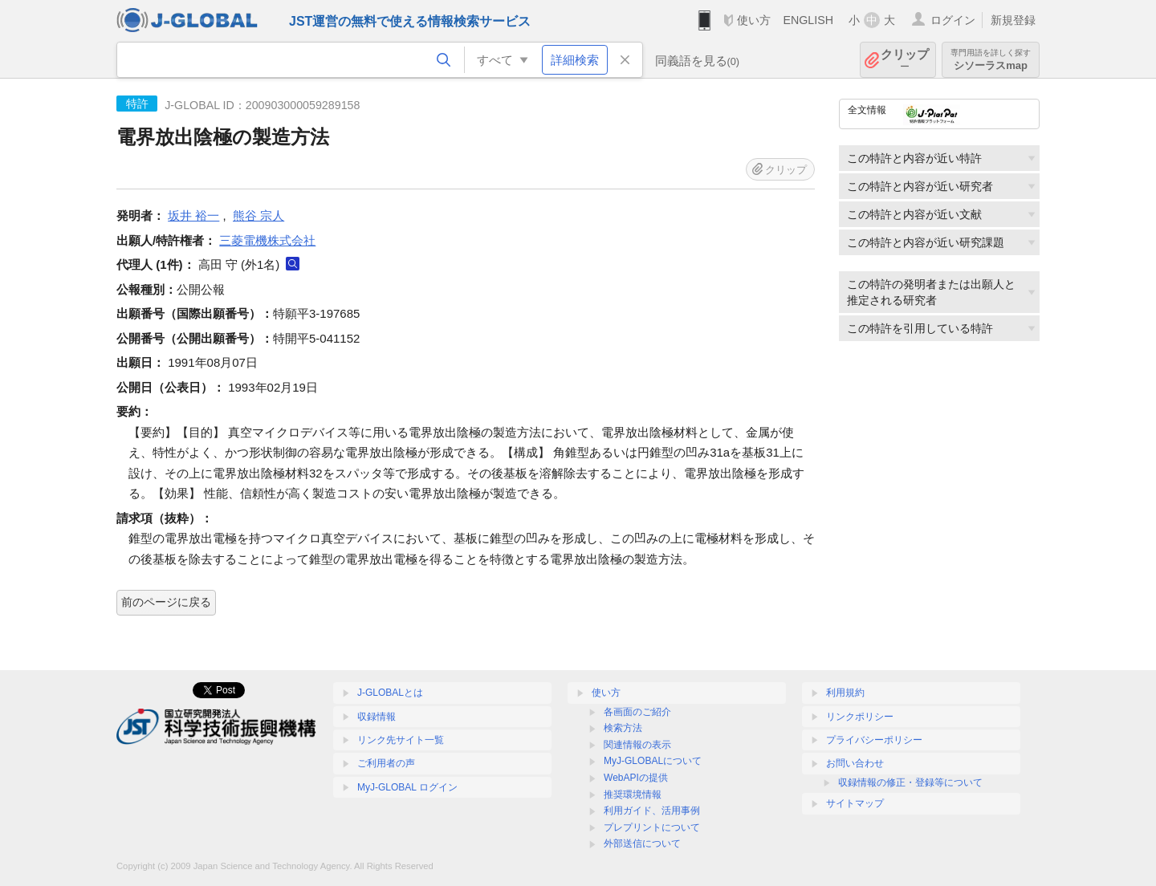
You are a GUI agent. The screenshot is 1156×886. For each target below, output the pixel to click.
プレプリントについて (652, 827)
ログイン (952, 20)
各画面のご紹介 (637, 711)
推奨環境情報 (632, 794)
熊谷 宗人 (258, 215)
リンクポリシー (859, 716)
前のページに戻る (166, 601)
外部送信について (642, 843)
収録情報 (376, 716)
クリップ (905, 59)
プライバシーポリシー (874, 740)
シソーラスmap (990, 59)
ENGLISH (808, 20)
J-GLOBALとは (390, 692)
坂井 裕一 (193, 215)
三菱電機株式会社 (267, 240)
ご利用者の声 (386, 763)
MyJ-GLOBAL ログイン (407, 787)
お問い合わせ (855, 763)
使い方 (754, 20)
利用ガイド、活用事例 (652, 810)
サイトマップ (855, 803)
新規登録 (1013, 20)
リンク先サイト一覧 (400, 740)
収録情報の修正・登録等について (910, 782)
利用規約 (845, 692)
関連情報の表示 (637, 744)
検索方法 (623, 728)
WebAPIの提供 (636, 777)
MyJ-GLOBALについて (653, 760)
